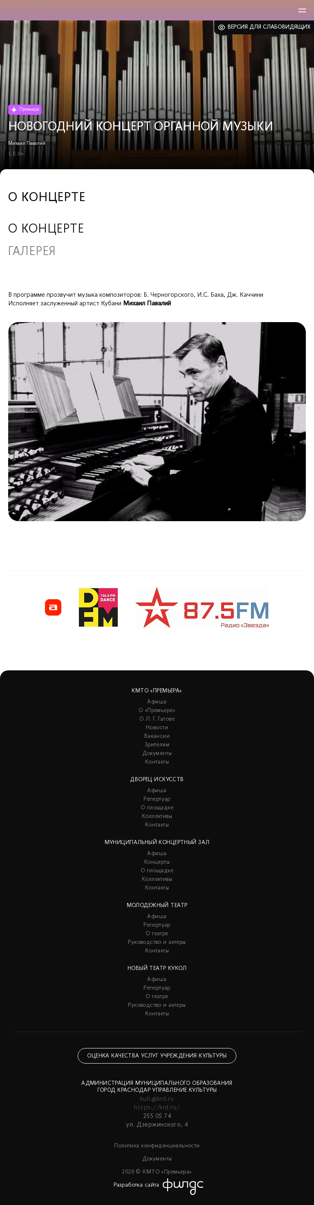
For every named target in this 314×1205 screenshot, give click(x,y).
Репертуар (157, 799)
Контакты (157, 762)
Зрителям (157, 745)
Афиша (156, 702)
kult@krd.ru (157, 1099)
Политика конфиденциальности (157, 1146)
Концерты (157, 862)
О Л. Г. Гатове (157, 719)
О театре (157, 934)
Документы (157, 753)
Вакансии (157, 736)
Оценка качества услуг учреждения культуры (157, 1056)
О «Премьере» (157, 711)
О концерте (46, 230)
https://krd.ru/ (156, 1107)
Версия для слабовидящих (269, 27)
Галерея (32, 252)
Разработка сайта (136, 1185)
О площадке (157, 808)
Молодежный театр (157, 906)
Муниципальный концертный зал (157, 843)
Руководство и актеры (157, 942)
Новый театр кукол (157, 968)
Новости (157, 728)
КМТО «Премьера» (157, 691)
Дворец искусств (157, 780)
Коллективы (157, 816)
